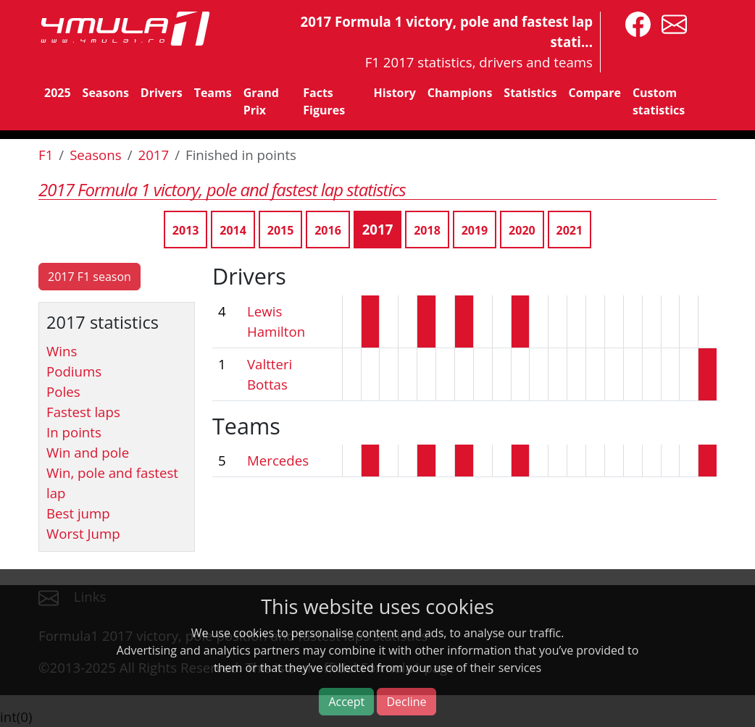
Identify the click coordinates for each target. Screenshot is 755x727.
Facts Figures (324, 101)
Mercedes (278, 460)
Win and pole (87, 452)
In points (73, 432)
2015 (280, 230)
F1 (45, 155)
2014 (233, 230)
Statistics (530, 93)
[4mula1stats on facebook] (634, 23)
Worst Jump (83, 533)
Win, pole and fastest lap (112, 482)
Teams (213, 93)
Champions (459, 93)
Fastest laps (83, 412)
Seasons (106, 93)
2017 (154, 155)
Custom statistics (659, 101)
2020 (522, 230)
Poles (63, 391)
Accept (346, 702)
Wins (61, 351)
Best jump (78, 513)
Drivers (162, 93)
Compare (595, 93)
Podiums (73, 371)
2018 (427, 230)
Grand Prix (261, 101)
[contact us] (670, 23)
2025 (57, 93)
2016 (327, 230)
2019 (475, 230)
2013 (185, 230)
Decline (406, 702)
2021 (569, 230)
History (395, 93)
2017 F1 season (89, 277)
